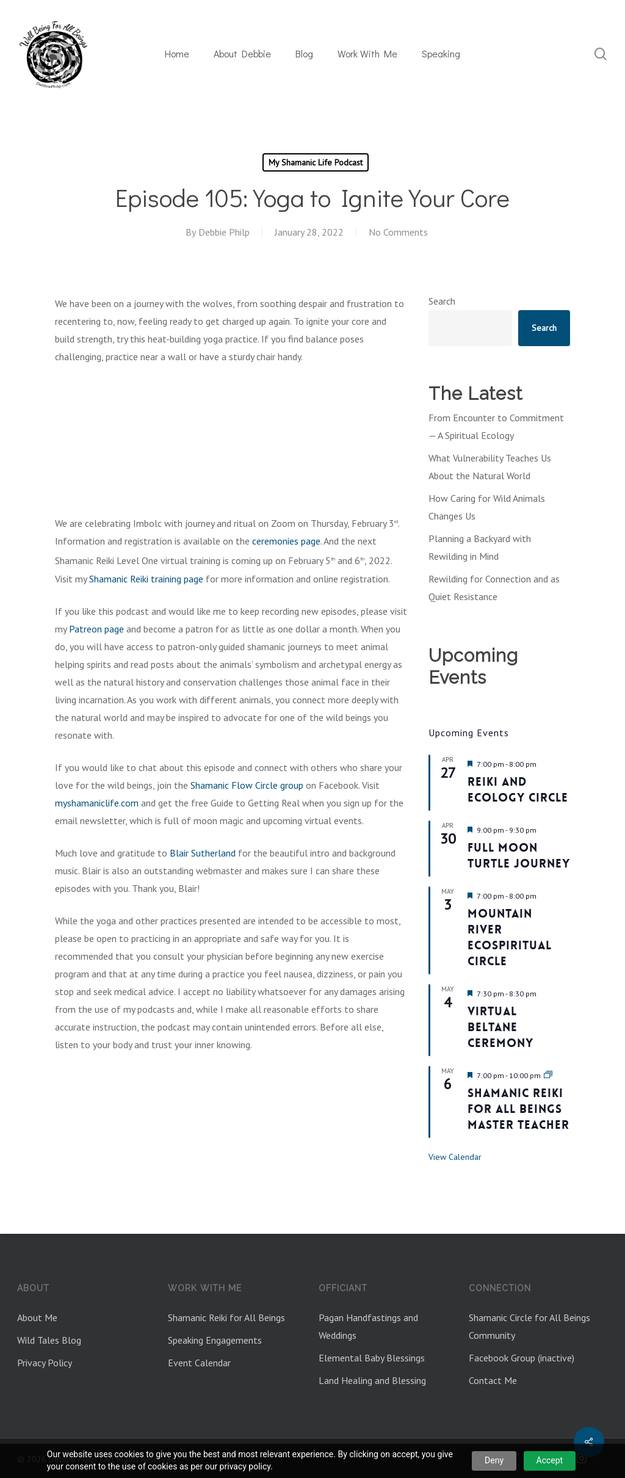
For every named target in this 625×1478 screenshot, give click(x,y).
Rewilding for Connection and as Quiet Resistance (494, 588)
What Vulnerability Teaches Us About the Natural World (489, 467)
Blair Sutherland (203, 853)
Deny (494, 1460)
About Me (37, 1317)
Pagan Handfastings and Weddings (368, 1326)
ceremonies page (286, 541)
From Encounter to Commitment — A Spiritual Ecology (496, 426)
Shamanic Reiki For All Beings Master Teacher (518, 1108)
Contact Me (493, 1380)
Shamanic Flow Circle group (246, 785)
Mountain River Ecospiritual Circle (510, 937)
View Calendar (455, 1156)
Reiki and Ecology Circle (518, 789)
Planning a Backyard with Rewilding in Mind (479, 547)
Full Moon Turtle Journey (519, 855)
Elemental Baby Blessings (372, 1358)
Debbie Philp (224, 232)
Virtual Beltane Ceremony (500, 1027)
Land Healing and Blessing (372, 1380)
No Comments (398, 232)
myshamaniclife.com (97, 803)
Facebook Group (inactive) (521, 1358)
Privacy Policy (44, 1363)
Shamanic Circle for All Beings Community (529, 1326)
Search (441, 301)
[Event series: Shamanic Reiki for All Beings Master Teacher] (548, 1075)
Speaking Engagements (215, 1340)
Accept (549, 1460)
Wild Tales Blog (49, 1340)
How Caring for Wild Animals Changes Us (486, 507)
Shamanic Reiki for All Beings (226, 1317)
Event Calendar (199, 1363)
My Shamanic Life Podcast (316, 162)
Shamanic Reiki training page (146, 579)
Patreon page (96, 629)
